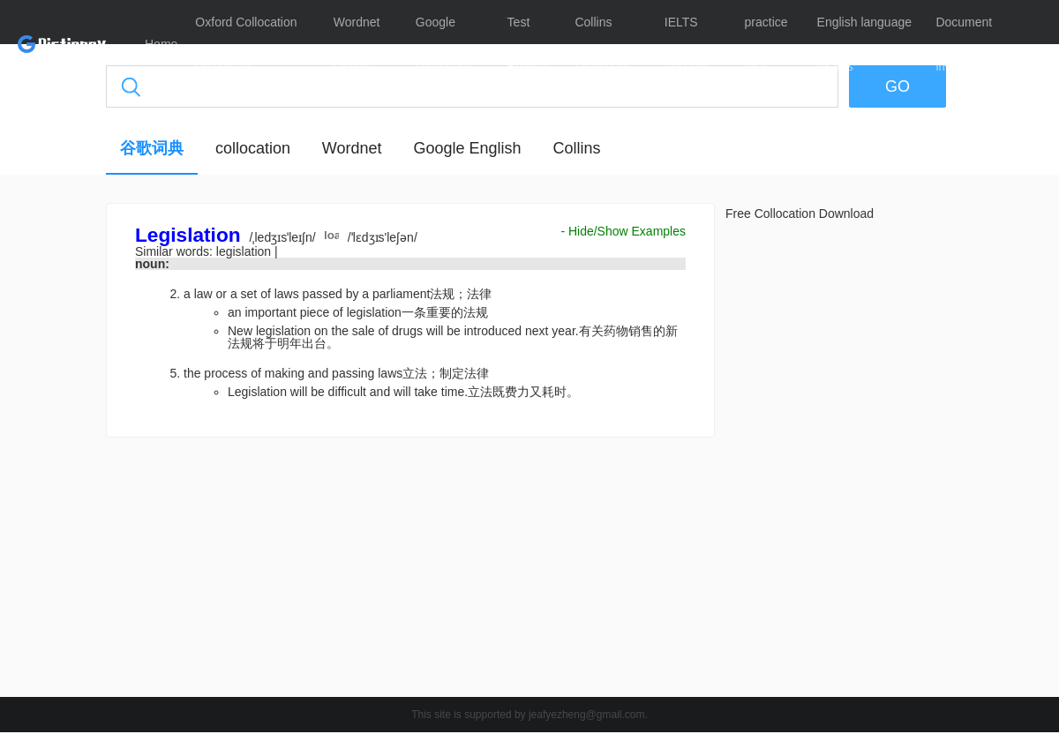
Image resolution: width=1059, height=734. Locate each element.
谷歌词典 (152, 148)
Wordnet (352, 148)
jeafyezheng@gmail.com (587, 714)
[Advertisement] (410, 571)
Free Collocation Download (799, 213)
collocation (252, 148)
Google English (467, 148)
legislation (245, 251)
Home (161, 44)
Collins (576, 148)
